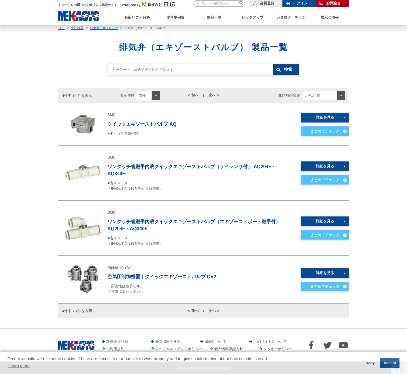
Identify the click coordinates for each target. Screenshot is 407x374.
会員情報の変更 (168, 341)
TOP (61, 28)
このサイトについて (270, 341)
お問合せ (333, 3)
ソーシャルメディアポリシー (178, 349)
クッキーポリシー (278, 349)
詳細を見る (325, 117)
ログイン (300, 3)
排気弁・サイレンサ (104, 28)
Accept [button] (390, 363)
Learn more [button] (19, 366)
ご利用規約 (115, 349)
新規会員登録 (117, 341)
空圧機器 (77, 28)
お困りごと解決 (137, 17)
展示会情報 (330, 17)
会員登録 (267, 3)
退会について (215, 341)
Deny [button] (370, 363)
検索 (288, 69)
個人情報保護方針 (228, 349)
